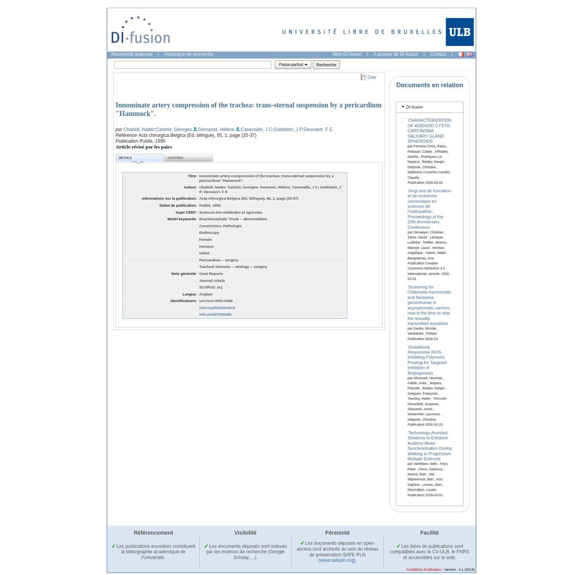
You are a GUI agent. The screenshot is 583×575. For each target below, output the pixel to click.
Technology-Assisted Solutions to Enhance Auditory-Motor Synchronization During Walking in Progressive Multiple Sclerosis (430, 445)
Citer (372, 77)
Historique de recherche (189, 54)
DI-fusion (414, 107)
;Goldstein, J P (287, 129)
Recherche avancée (132, 54)
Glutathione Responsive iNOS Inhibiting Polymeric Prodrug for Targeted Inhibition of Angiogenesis (427, 359)
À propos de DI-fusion (395, 54)
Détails (131, 159)
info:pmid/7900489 (215, 314)
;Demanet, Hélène (216, 129)
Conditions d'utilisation (424, 570)
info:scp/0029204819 (217, 308)
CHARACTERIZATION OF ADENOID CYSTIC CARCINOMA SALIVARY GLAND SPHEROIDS (430, 130)
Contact (438, 54)
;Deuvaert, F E (317, 129)
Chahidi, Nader (139, 129)
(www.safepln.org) (336, 560)
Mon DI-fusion (347, 54)
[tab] (430, 107)
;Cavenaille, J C (256, 129)
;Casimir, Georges (173, 129)
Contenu (175, 158)
